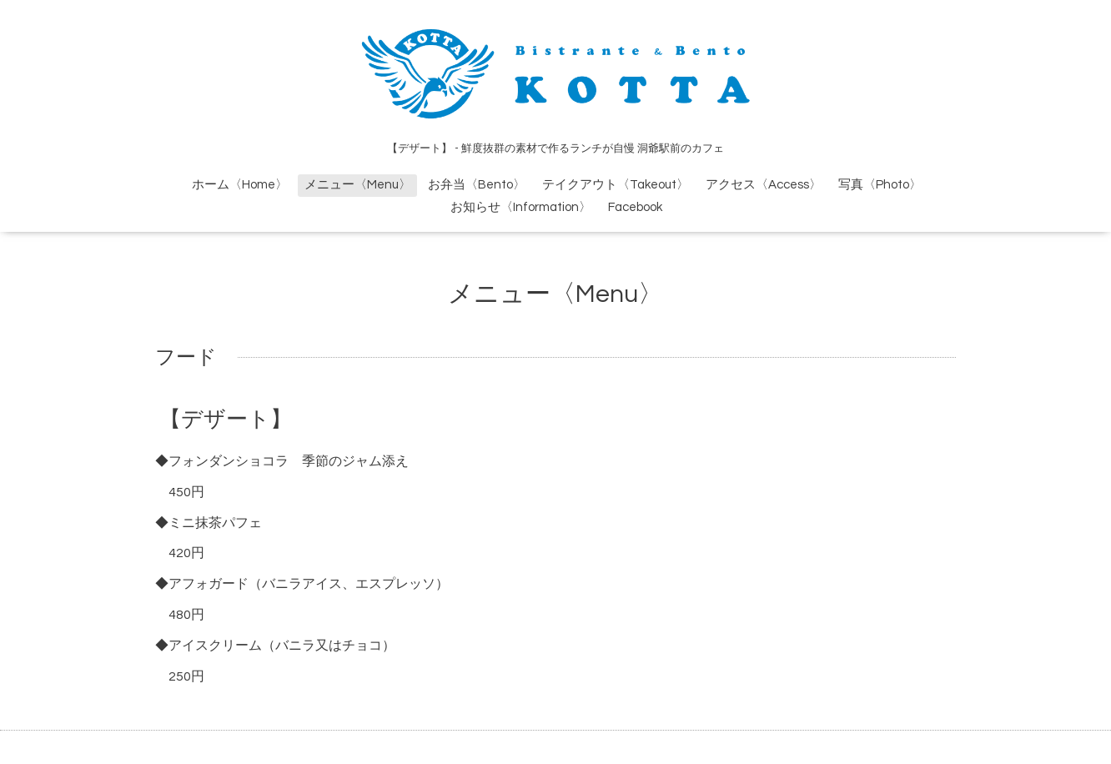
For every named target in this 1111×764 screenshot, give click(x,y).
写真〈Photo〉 (880, 184)
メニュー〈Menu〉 (357, 184)
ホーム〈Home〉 (240, 184)
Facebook (635, 207)
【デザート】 (225, 419)
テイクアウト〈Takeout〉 (615, 184)
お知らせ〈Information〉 (520, 207)
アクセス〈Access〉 (764, 184)
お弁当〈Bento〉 (476, 184)
